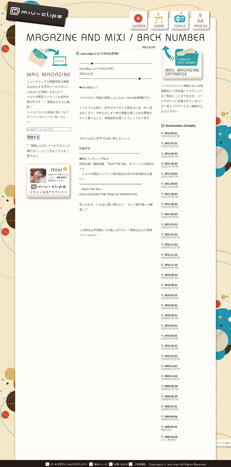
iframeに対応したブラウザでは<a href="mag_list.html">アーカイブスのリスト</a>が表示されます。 (182, 282)
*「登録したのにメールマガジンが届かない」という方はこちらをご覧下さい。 (48, 151)
